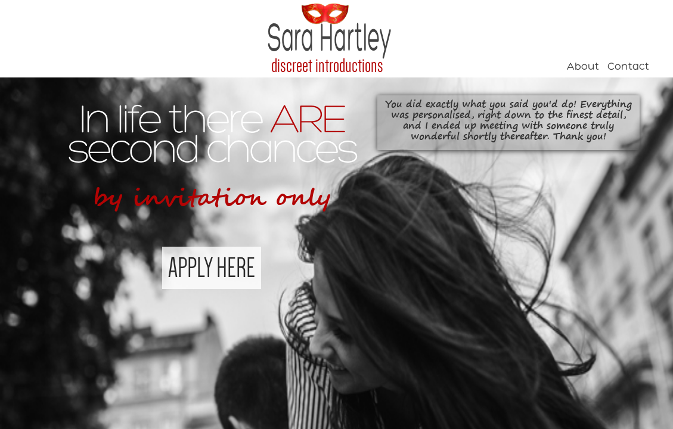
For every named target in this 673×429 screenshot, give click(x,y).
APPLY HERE (211, 267)
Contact (628, 67)
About (583, 67)
